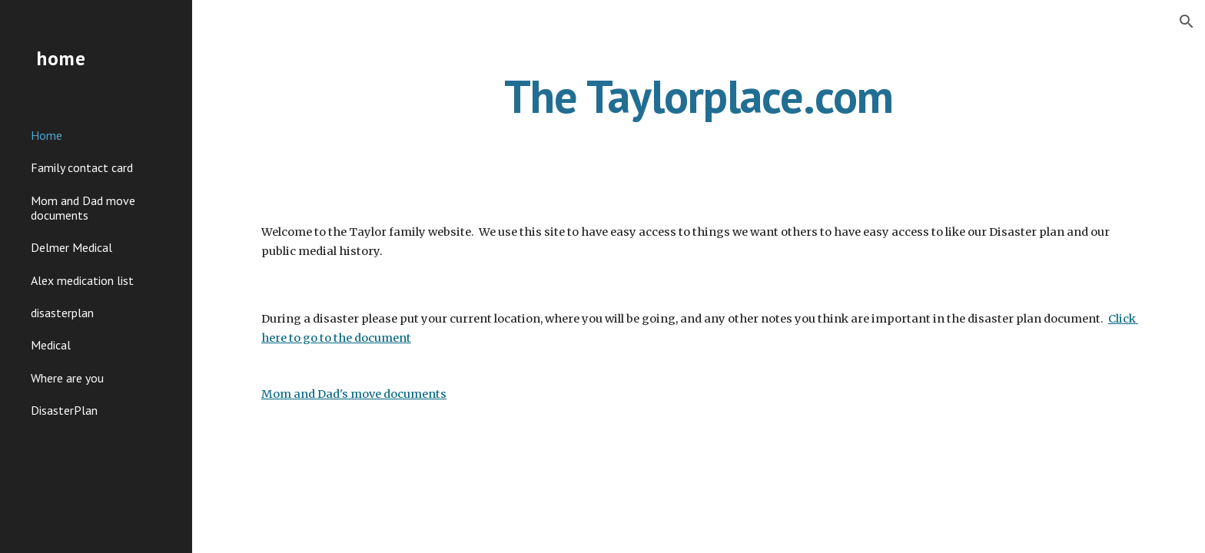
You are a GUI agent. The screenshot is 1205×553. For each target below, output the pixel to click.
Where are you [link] (67, 378)
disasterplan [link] (62, 312)
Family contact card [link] (82, 167)
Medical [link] (51, 345)
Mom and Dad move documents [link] (83, 208)
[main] (698, 110)
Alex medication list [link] (82, 280)
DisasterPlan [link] (64, 410)
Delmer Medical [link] (71, 247)
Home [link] (46, 135)
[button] (1186, 21)
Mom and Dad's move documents (353, 394)
